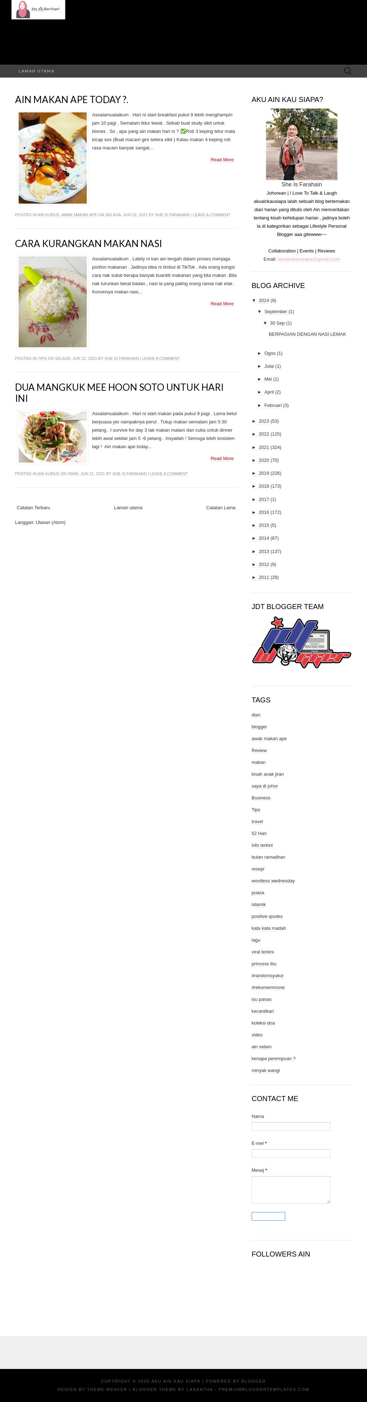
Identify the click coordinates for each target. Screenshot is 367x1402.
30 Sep (277, 323)
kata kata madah (269, 928)
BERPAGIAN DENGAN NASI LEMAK (307, 334)
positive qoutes (267, 916)
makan (259, 762)
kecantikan (263, 1011)
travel (257, 821)
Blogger (254, 1381)
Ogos (270, 353)
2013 (264, 551)
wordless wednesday (273, 880)
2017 (264, 499)
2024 (264, 300)
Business (261, 797)
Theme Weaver (107, 1389)
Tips (42, 358)
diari (256, 715)
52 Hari (259, 833)
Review (259, 750)
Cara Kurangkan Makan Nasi (88, 243)
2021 (264, 447)
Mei (268, 379)
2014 (264, 538)
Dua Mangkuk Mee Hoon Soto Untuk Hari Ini (119, 392)
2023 (264, 421)
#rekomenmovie (268, 987)
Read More (222, 159)
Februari (273, 405)
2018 (264, 486)
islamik (259, 904)
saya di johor (265, 786)
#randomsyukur (268, 975)
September (275, 311)
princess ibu (264, 963)
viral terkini (263, 952)
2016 (264, 512)
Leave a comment (211, 215)
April (269, 392)
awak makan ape (79, 215)
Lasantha (200, 1389)
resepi (258, 869)
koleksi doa (263, 1023)
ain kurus (48, 215)
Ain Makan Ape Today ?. (71, 99)
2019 (264, 473)
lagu (256, 940)
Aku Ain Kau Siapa (175, 1381)
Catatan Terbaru (33, 507)
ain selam (262, 1046)
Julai (269, 366)
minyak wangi (266, 1070)
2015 (264, 525)
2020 (264, 460)
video (257, 1034)
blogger (259, 726)
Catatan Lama (220, 507)
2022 (264, 434)
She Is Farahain (172, 215)
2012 (264, 564)
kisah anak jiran (268, 774)
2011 (264, 577)
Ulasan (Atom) (51, 522)
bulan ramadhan (268, 857)
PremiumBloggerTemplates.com (264, 1389)
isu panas (262, 999)
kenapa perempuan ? (274, 1058)
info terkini (262, 845)
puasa (258, 892)
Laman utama (36, 71)
